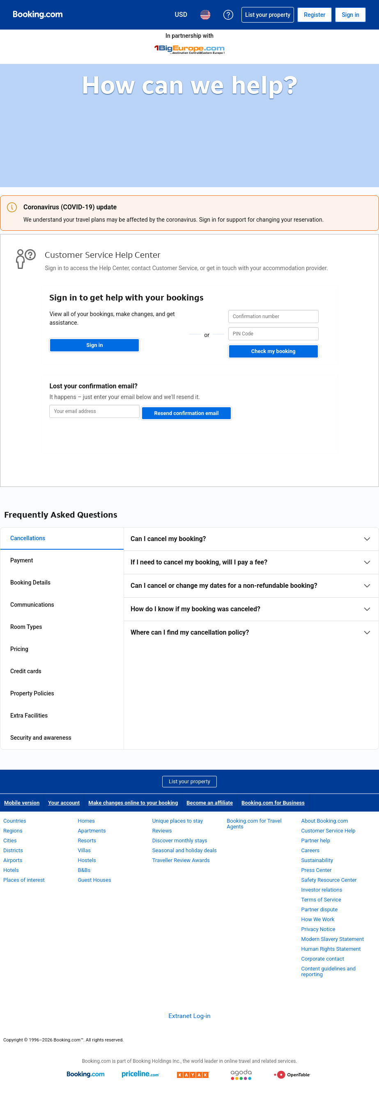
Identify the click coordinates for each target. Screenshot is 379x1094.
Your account (64, 803)
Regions (13, 831)
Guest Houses (94, 880)
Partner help (315, 840)
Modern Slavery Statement (332, 939)
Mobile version (21, 803)
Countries (14, 821)
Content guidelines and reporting (328, 971)
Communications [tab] (32, 604)
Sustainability (317, 860)
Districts (13, 850)
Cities (10, 840)
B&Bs (84, 870)
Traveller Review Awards (181, 860)
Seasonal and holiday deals (184, 850)
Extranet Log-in (189, 1016)
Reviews (162, 831)
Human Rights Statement (331, 949)
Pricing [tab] (19, 649)
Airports (12, 860)
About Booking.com (324, 821)
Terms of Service (321, 900)
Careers (310, 850)
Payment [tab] (21, 560)
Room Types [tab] (26, 627)
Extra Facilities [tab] (29, 715)
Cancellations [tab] (27, 538)
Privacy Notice (318, 929)
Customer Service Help (328, 831)
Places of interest (24, 880)
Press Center (316, 870)
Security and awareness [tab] (40, 737)
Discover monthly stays (179, 840)
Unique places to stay (177, 821)
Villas (84, 850)
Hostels (87, 860)
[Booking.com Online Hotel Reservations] (37, 15)
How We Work (318, 919)
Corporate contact (322, 959)
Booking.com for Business (273, 803)
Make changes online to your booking (133, 803)
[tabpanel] (251, 586)
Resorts (87, 840)
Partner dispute (319, 909)
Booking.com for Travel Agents (254, 824)
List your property (189, 781)
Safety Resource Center (329, 880)
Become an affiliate (209, 803)
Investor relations (321, 890)
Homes (86, 821)
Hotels (11, 870)
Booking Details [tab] (30, 582)
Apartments (92, 831)
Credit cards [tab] (25, 671)
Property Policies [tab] (32, 693)
